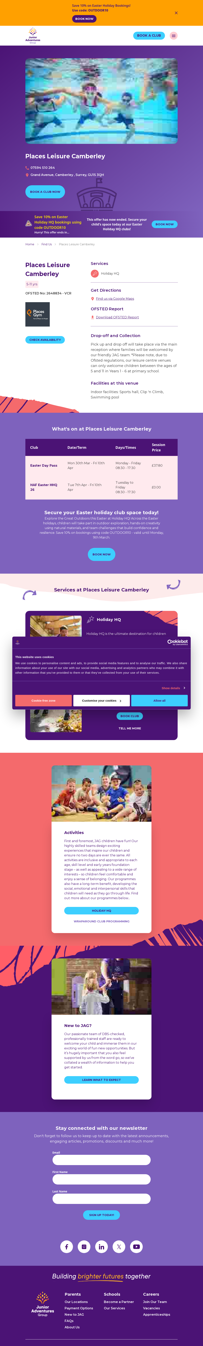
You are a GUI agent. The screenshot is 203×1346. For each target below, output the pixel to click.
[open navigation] (174, 36)
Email (56, 1152)
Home (29, 244)
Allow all (159, 700)
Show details (171, 688)
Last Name (60, 1191)
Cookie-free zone (44, 700)
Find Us (46, 244)
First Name (60, 1172)
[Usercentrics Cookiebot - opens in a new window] (170, 642)
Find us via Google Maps (115, 299)
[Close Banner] (176, 13)
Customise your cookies (101, 700)
